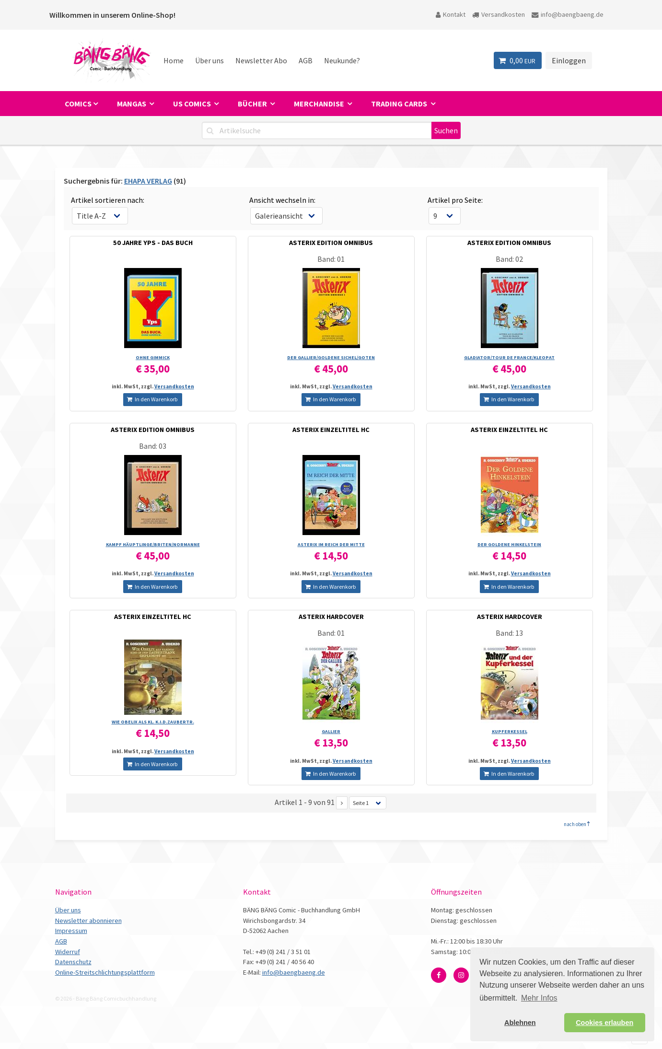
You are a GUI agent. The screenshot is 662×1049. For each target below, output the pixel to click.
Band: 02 (509, 259)
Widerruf (67, 951)
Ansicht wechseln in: (282, 200)
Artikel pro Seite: (455, 200)
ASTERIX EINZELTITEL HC (331, 429)
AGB (306, 60)
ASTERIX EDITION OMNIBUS (331, 242)
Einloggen (569, 60)
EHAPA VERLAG (148, 181)
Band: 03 (152, 446)
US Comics (192, 103)
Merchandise (320, 103)
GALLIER (331, 731)
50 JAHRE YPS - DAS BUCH (153, 242)
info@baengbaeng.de (568, 14)
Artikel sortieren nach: (107, 200)
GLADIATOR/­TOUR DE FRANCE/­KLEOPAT (509, 357)
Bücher (253, 103)
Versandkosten (498, 14)
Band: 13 (509, 633)
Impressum (71, 930)
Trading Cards (400, 103)
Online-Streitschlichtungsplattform (105, 972)
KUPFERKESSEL (509, 731)
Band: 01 (331, 259)
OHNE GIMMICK (153, 357)
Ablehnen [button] (520, 1022)
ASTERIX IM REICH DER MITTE (331, 544)
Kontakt (450, 14)
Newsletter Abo (261, 60)
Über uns (209, 60)
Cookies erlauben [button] (604, 1022)
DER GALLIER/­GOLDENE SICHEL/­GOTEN (331, 357)
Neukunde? (342, 60)
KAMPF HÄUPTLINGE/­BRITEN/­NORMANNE (153, 544)
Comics (78, 103)
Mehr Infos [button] (539, 998)
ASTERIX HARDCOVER (331, 616)
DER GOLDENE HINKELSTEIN (509, 544)
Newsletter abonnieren (88, 920)
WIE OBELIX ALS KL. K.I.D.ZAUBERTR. (153, 722)
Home (173, 60)
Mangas (132, 103)
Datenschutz (73, 961)
